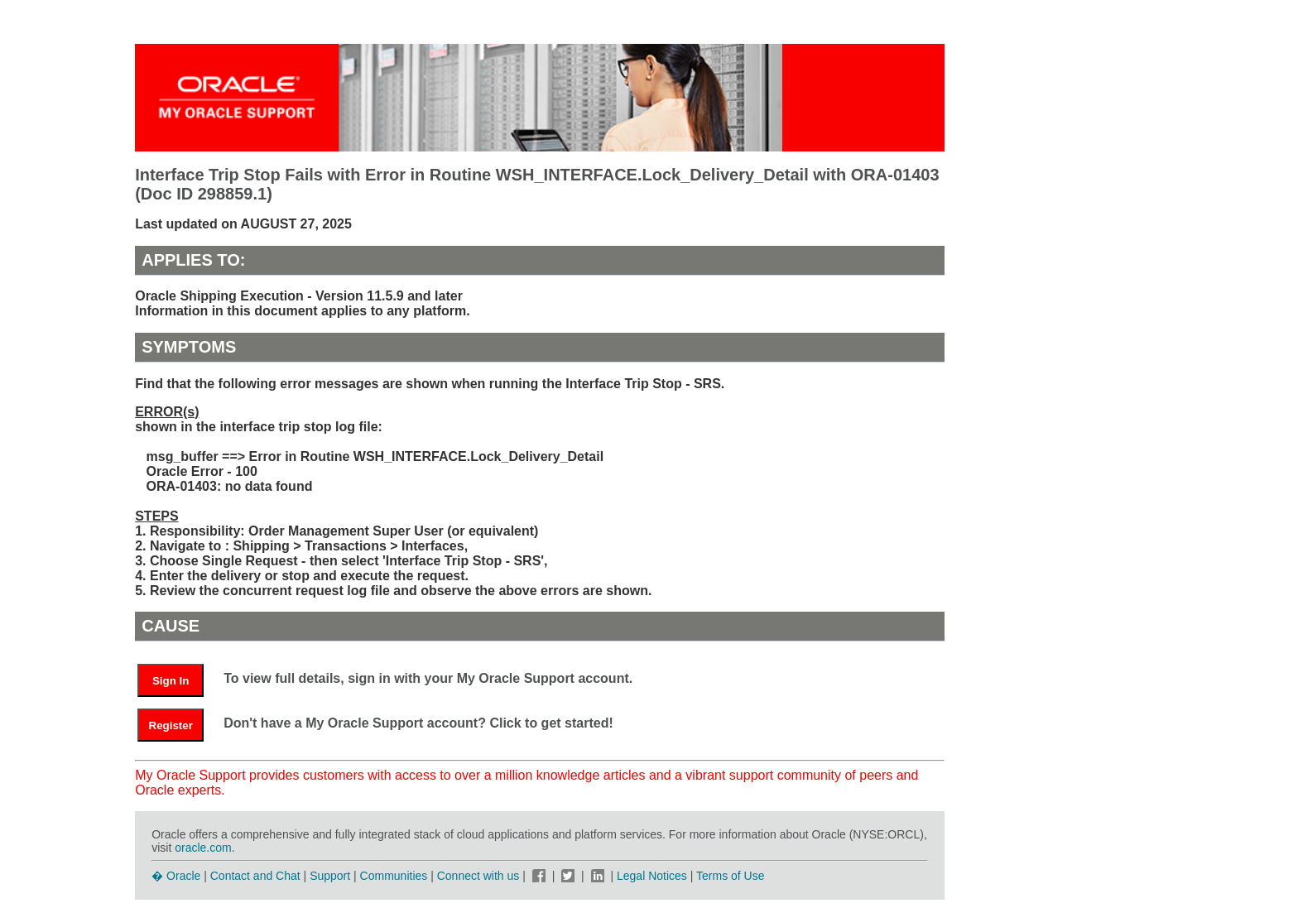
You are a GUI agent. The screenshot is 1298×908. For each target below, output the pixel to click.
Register (171, 725)
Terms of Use (730, 875)
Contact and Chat (255, 875)
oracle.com (203, 847)
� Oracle (175, 875)
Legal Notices (652, 875)
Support (330, 875)
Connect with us (480, 875)
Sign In (170, 681)
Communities (394, 875)
